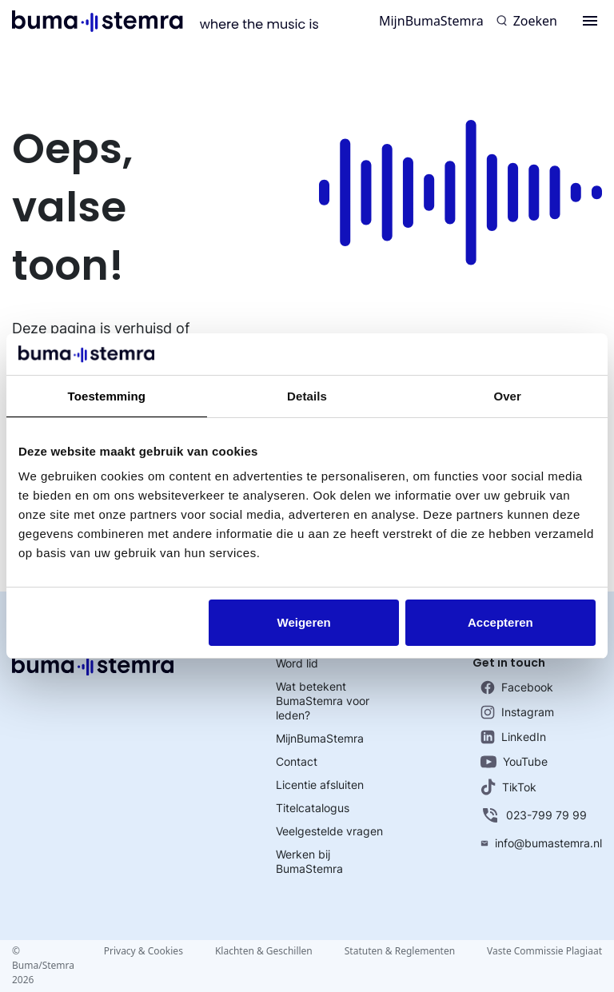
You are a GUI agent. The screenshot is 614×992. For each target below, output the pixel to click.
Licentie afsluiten (320, 784)
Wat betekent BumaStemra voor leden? (322, 700)
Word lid (297, 663)
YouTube (514, 761)
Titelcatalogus (312, 808)
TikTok (508, 787)
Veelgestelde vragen (329, 831)
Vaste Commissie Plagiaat (544, 951)
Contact (296, 761)
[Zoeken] (527, 20)
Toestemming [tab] (107, 396)
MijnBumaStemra (431, 21)
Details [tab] (307, 396)
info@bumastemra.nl (541, 843)
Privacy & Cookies (143, 951)
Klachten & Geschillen (264, 951)
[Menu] (590, 20)
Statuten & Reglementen (400, 951)
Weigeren (304, 622)
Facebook (516, 687)
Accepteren (500, 622)
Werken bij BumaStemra (309, 861)
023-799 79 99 (533, 815)
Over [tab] (507, 396)
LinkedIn (513, 737)
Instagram (517, 712)
